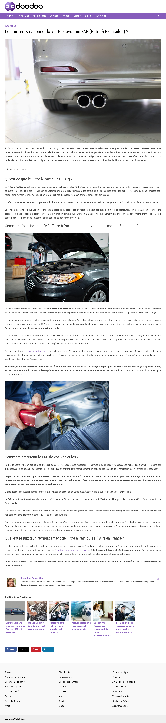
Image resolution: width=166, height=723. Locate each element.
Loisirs (77, 16)
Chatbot (63, 686)
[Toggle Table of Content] (23, 169)
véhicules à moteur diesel (36, 350)
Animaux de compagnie (123, 681)
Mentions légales (13, 686)
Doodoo (24, 719)
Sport (61, 700)
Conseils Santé (12, 691)
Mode (61, 705)
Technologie (39, 16)
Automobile (101, 16)
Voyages (54, 16)
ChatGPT (63, 691)
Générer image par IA (15, 681)
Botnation (117, 691)
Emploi (88, 16)
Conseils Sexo (119, 686)
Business (9, 696)
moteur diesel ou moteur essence (73, 550)
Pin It (35, 649)
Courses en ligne (120, 672)
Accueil (8, 672)
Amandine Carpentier (32, 578)
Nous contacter (66, 676)
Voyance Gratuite (120, 696)
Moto (61, 696)
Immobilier (24, 16)
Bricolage (117, 676)
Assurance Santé (120, 705)
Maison (65, 16)
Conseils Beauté (12, 700)
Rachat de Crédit (120, 700)
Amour (8, 705)
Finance (10, 16)
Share (11, 649)
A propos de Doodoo (15, 676)
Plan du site (64, 672)
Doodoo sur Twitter (68, 681)
